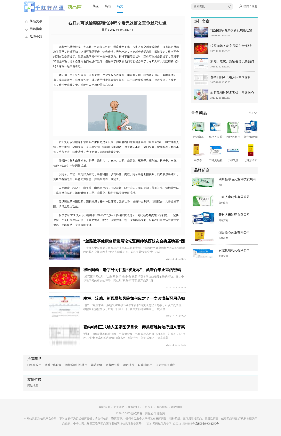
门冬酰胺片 (34, 364)
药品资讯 (33, 21)
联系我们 (133, 407)
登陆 (246, 6)
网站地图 (32, 385)
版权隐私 (162, 407)
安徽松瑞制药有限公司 (234, 250)
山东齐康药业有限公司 (234, 197)
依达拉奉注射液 (165, 364)
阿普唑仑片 (112, 364)
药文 (120, 6)
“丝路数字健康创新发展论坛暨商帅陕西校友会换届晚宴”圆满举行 (231, 31)
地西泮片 (128, 364)
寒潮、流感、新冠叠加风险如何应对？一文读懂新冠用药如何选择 (232, 62)
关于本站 (118, 407)
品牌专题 (33, 36)
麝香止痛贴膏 (53, 364)
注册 (254, 6)
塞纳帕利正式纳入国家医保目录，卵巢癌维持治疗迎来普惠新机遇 (232, 77)
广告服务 (147, 407)
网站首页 (104, 407)
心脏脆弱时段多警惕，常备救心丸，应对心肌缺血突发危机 (232, 93)
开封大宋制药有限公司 (234, 214)
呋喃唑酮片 (145, 364)
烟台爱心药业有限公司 (234, 232)
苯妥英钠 (96, 364)
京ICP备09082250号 (207, 423)
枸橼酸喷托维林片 (76, 364)
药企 (96, 6)
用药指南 (33, 29)
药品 (108, 6)
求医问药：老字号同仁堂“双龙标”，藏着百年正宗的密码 (132, 270)
